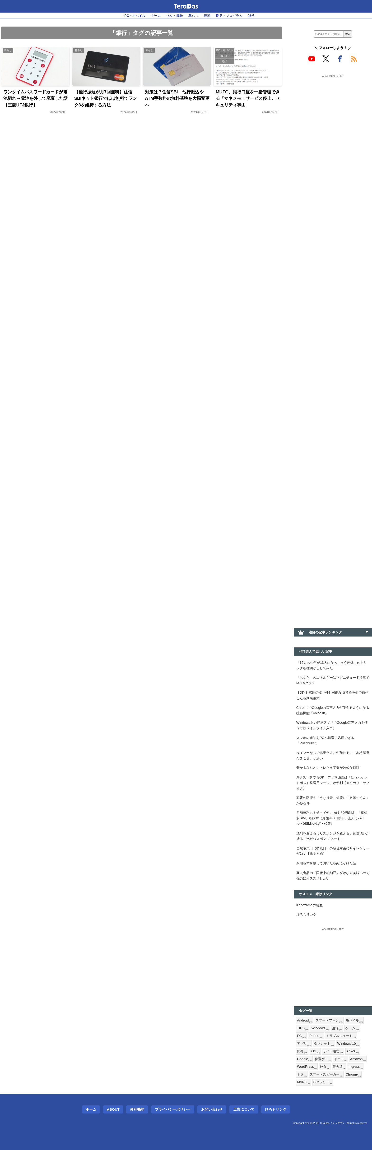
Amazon (358, 1059)
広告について (244, 1109)
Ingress (356, 1067)
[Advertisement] (333, 108)
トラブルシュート (341, 1036)
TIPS (302, 1028)
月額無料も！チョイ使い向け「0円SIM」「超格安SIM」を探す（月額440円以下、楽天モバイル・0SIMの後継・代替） (331, 818)
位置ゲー (323, 1059)
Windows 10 (348, 1044)
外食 (324, 1067)
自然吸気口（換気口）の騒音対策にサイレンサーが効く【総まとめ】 (332, 851)
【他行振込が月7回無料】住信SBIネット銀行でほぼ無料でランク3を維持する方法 (105, 98)
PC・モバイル (134, 16)
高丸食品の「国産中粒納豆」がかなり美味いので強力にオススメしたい (332, 875)
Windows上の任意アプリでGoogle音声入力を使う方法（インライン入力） (332, 725)
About (113, 1109)
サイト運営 (333, 1051)
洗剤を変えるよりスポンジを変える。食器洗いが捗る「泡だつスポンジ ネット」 (332, 836)
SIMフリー (322, 1082)
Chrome (353, 1074)
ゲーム (156, 16)
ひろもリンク (306, 914)
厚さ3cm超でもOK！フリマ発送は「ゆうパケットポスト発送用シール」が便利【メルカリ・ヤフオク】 (332, 782)
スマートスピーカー (326, 1074)
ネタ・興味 (175, 16)
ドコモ (340, 1059)
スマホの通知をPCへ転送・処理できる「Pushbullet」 (325, 740)
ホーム (91, 1109)
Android (304, 1020)
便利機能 (137, 1109)
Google (304, 1059)
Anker (352, 1051)
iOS (315, 1051)
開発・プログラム (229, 16)
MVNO (303, 1082)
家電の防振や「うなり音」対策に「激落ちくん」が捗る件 (332, 800)
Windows (320, 1028)
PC (301, 1036)
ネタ (302, 1074)
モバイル (354, 1020)
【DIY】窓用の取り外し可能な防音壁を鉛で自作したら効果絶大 (332, 695)
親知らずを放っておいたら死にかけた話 (326, 863)
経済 (207, 16)
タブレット (324, 1044)
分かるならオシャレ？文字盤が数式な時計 (327, 768)
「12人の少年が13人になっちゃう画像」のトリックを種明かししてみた (331, 665)
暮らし (193, 16)
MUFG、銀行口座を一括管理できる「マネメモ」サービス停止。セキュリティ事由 (248, 98)
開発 (302, 1051)
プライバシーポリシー (173, 1109)
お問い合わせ (212, 1109)
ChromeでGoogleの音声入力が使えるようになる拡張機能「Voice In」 (332, 710)
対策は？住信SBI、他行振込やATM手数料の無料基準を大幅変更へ (177, 98)
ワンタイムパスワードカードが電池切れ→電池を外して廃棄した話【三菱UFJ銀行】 (35, 98)
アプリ (304, 1044)
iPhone (316, 1036)
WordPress (307, 1067)
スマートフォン (329, 1020)
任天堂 (339, 1067)
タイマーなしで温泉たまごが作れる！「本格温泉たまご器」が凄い (332, 755)
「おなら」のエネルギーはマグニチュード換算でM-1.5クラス (332, 680)
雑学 (251, 16)
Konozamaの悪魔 (309, 905)
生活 (337, 1028)
